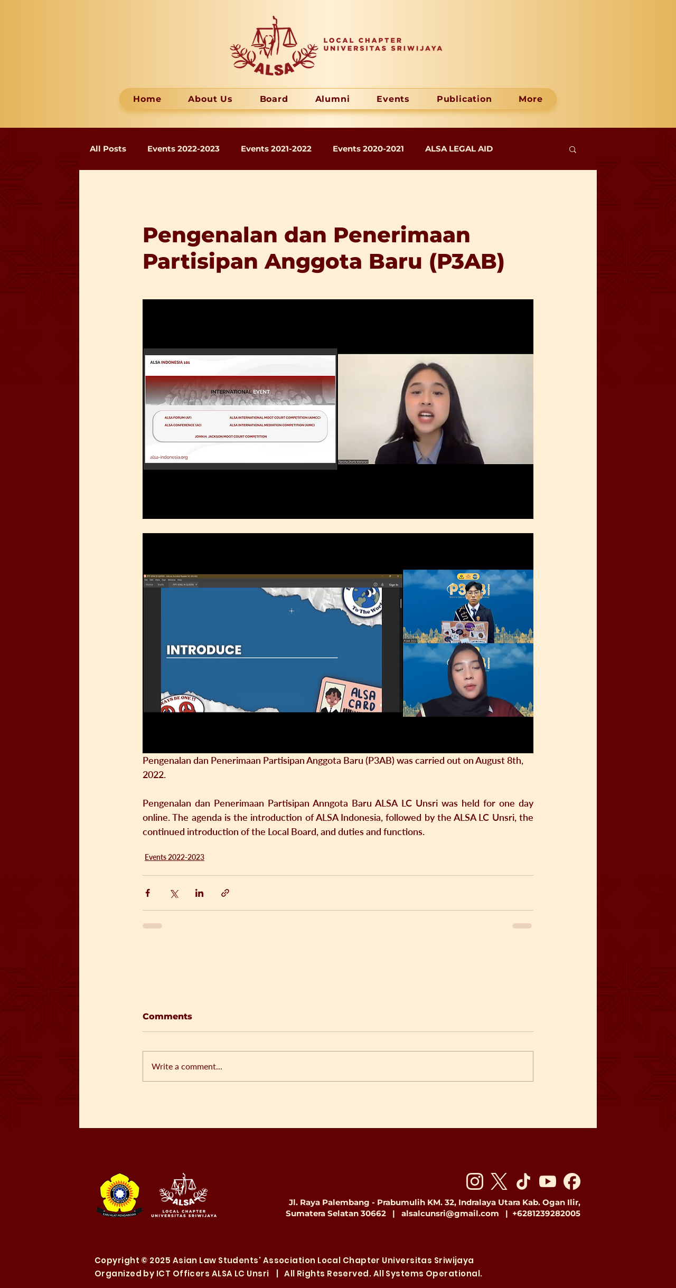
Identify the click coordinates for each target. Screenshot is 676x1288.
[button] (573, 149)
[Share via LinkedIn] (199, 893)
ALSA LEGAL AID (459, 149)
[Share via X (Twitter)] (173, 893)
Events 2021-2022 (276, 149)
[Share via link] (225, 893)
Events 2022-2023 (183, 149)
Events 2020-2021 (368, 149)
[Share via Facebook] (148, 893)
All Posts (108, 149)
